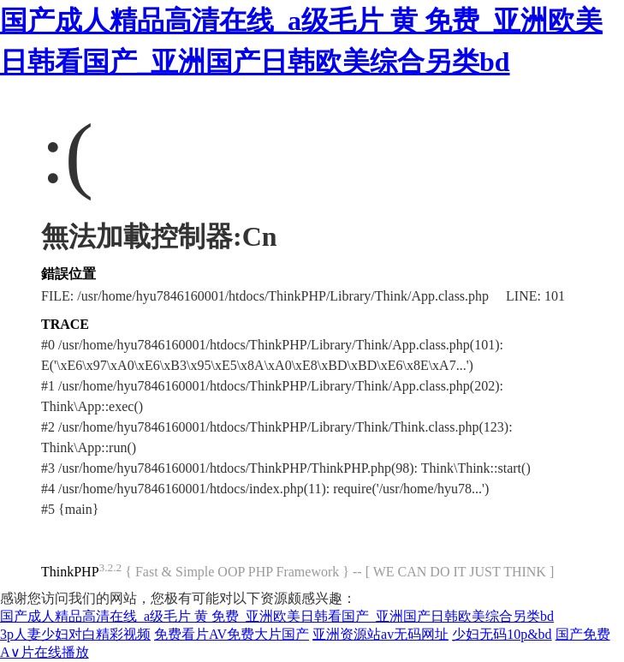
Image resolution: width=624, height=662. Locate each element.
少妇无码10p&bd (501, 634)
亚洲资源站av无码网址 (380, 634)
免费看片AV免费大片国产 (231, 634)
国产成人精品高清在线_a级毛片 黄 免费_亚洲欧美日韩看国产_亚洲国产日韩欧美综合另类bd (277, 616)
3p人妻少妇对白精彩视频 (75, 634)
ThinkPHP (70, 571)
